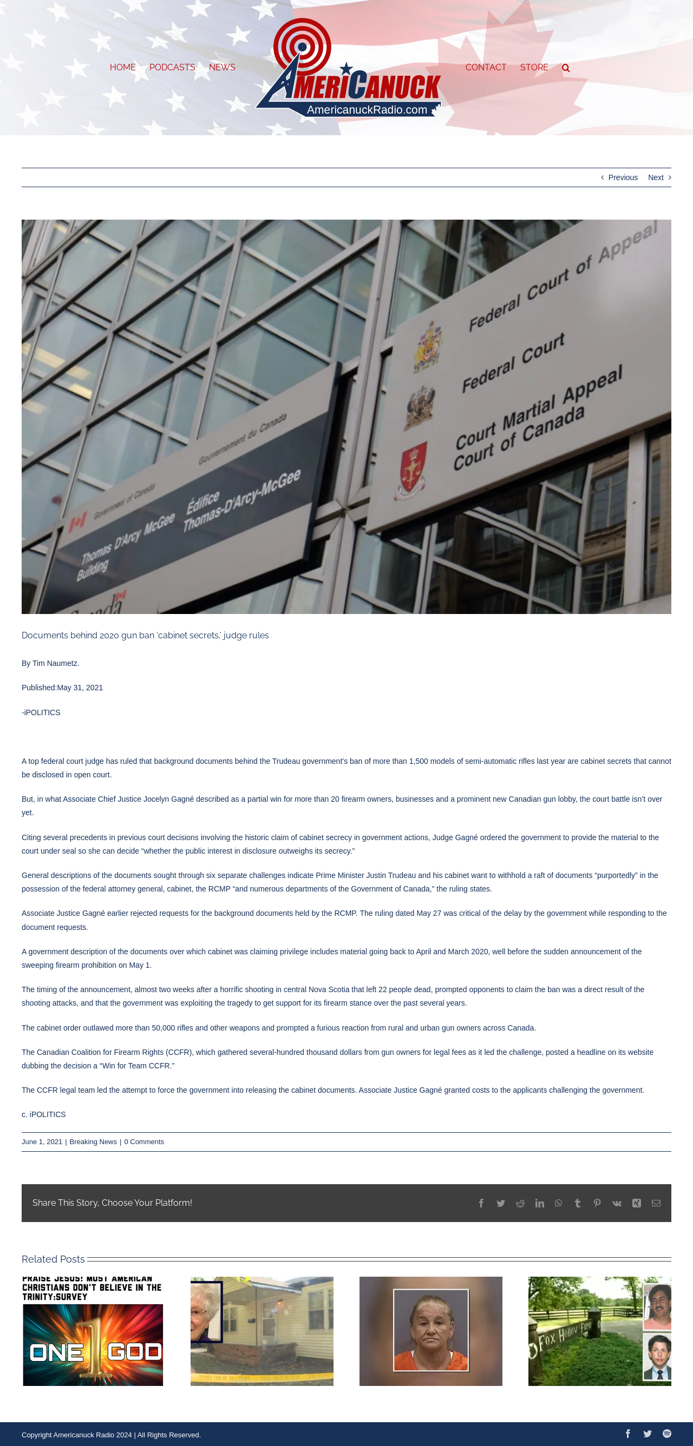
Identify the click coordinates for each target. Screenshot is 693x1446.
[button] (566, 67)
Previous (623, 177)
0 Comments (144, 1142)
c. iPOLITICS (44, 1114)
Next (656, 177)
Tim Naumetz (54, 663)
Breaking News (93, 1142)
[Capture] (346, 417)
